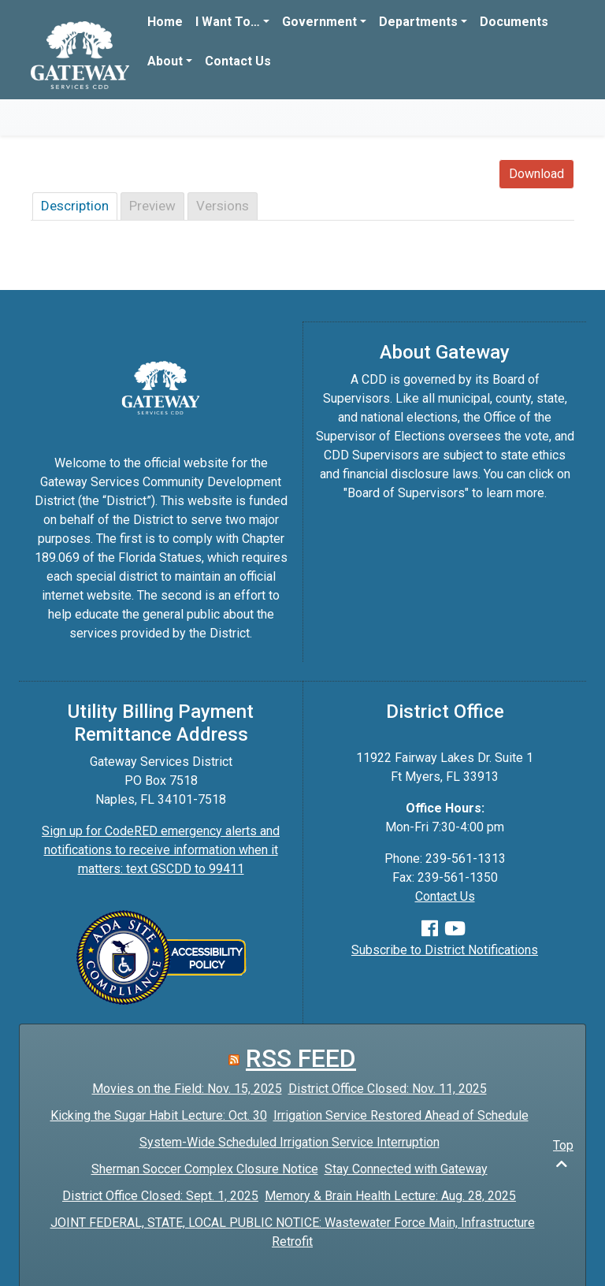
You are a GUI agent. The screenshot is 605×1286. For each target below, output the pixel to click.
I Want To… (227, 21)
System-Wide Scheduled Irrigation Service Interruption (289, 1142)
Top (563, 1154)
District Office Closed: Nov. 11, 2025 (387, 1088)
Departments (418, 21)
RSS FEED (301, 1058)
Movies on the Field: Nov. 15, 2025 (187, 1088)
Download (536, 173)
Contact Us (238, 61)
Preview (152, 206)
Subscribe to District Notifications (444, 949)
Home (165, 21)
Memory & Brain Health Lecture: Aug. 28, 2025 (390, 1195)
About (165, 61)
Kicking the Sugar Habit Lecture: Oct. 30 (158, 1115)
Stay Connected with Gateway (406, 1168)
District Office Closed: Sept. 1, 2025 (160, 1195)
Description (75, 206)
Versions (222, 206)
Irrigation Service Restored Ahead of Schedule (401, 1115)
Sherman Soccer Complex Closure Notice (204, 1168)
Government (319, 21)
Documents (514, 21)
